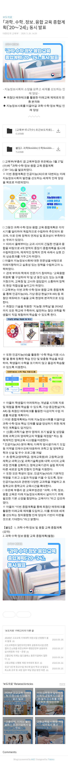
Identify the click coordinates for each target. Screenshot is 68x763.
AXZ (33, 759)
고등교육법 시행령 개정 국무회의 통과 (22, 663)
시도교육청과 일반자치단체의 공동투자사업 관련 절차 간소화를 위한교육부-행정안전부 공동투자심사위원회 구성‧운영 (26, 648)
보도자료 (7, 17)
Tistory (51, 759)
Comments (10, 752)
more (62, 683)
